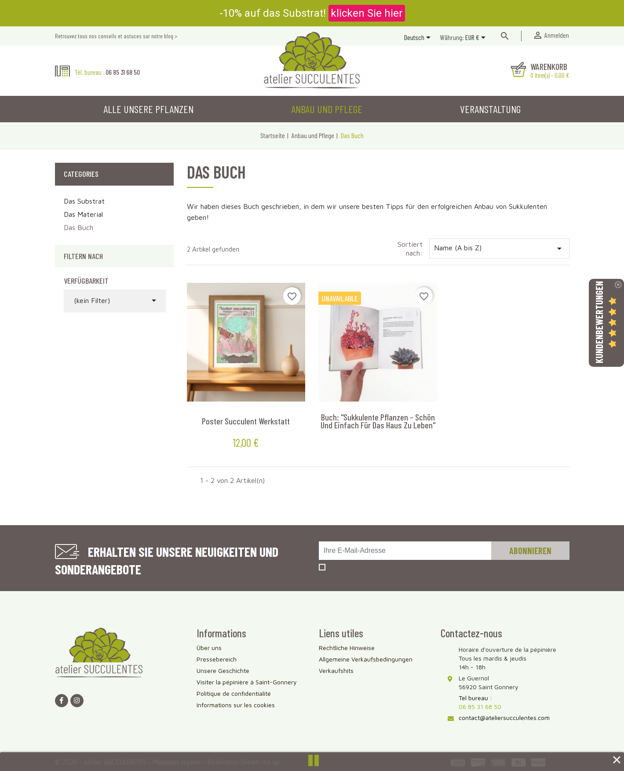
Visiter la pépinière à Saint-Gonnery (247, 682)
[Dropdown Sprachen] (419, 38)
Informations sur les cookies (236, 705)
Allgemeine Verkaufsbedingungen (365, 659)
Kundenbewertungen (599, 322)
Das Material (83, 214)
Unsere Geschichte (223, 670)
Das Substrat (84, 201)
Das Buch (78, 227)
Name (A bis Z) (499, 248)
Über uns (209, 647)
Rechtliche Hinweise (347, 647)
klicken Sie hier (367, 13)
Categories (81, 174)
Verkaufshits (336, 670)
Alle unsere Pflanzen (148, 108)
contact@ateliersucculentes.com (504, 717)
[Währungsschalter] (477, 38)
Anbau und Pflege (326, 108)
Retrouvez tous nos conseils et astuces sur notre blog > (116, 36)
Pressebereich (217, 659)
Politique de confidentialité (234, 693)
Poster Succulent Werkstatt (246, 421)
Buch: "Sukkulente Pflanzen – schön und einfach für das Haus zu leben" (378, 421)
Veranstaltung (490, 108)
